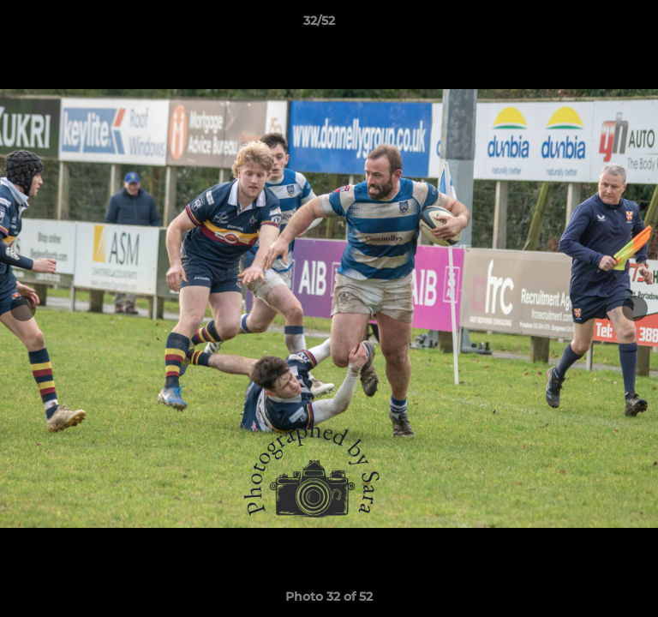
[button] (596, 25)
